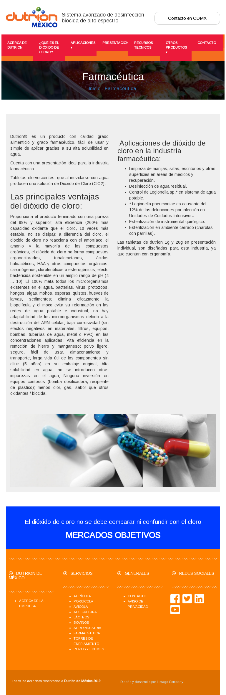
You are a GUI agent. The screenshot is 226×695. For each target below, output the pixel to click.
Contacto (206, 42)
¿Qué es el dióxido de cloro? (49, 47)
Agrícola (82, 596)
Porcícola (83, 601)
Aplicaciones (82, 45)
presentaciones (113, 42)
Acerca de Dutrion (17, 45)
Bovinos (81, 622)
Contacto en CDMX (187, 18)
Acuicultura (85, 612)
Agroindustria (87, 628)
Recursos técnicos (143, 45)
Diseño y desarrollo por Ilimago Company (151, 682)
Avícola (81, 606)
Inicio (95, 88)
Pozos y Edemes (89, 649)
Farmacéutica (120, 88)
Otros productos (176, 48)
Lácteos (81, 617)
